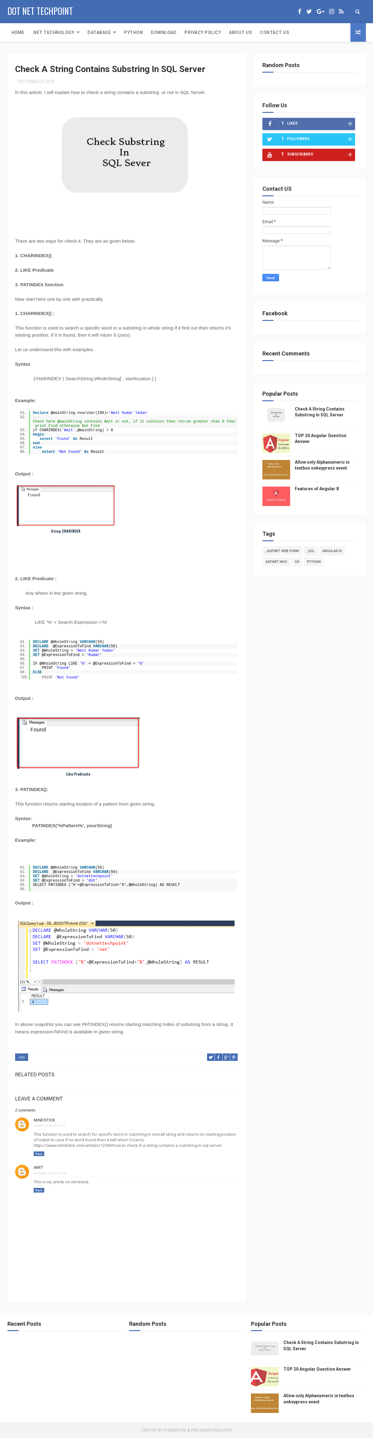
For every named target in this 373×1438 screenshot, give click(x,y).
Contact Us (274, 32)
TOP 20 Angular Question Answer (317, 1369)
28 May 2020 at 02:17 (50, 1125)
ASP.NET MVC (276, 562)
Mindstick (44, 1120)
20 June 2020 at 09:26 (50, 1173)
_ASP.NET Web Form (282, 551)
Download (163, 32)
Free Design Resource (211, 1430)
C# (297, 562)
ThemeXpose (174, 1430)
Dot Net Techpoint (40, 11)
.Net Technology (53, 32)
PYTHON (133, 32)
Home (17, 32)
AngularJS (332, 551)
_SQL (22, 1057)
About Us (240, 32)
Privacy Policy (202, 32)
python (314, 562)
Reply (39, 1153)
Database (99, 32)
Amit (38, 1167)
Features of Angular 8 (317, 488)
